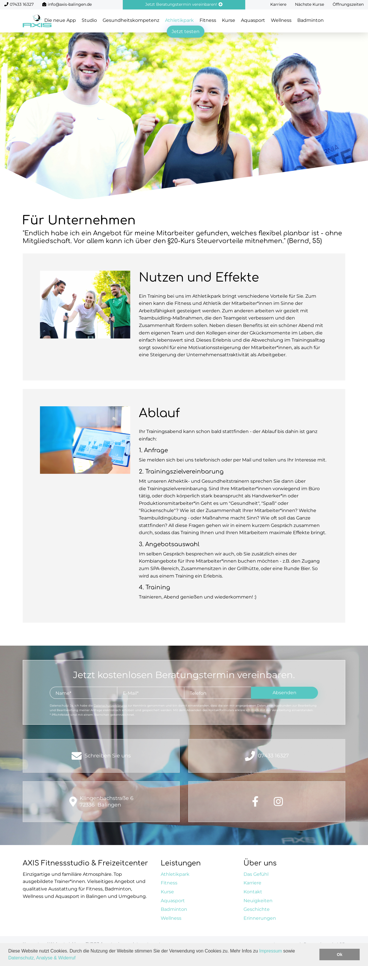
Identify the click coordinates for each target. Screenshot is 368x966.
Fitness (208, 20)
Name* (63, 693)
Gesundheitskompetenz (131, 20)
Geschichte (257, 909)
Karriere (278, 4)
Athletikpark (179, 20)
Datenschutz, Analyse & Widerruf (42, 957)
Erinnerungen (260, 918)
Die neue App (60, 20)
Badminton (310, 20)
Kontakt (253, 891)
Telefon (198, 693)
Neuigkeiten (258, 900)
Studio (89, 20)
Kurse (228, 20)
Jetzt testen (186, 31)
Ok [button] (339, 954)
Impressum (270, 950)
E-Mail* (131, 693)
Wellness (281, 20)
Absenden (284, 692)
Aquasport (253, 20)
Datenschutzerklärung (110, 705)
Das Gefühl (256, 874)
